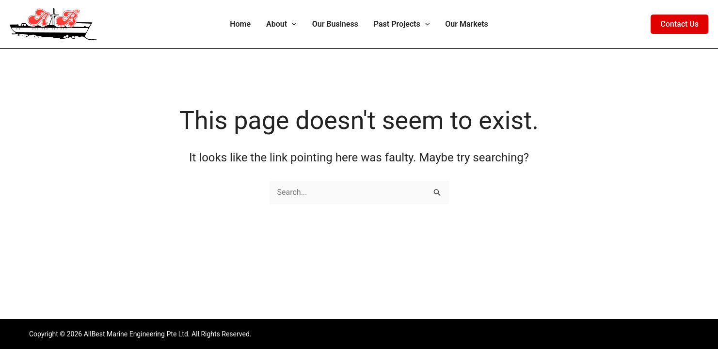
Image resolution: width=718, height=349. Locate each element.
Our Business (335, 24)
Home (240, 24)
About (281, 24)
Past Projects (402, 24)
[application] (292, 24)
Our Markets (466, 24)
